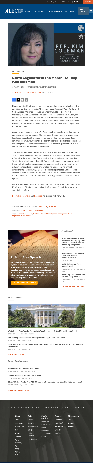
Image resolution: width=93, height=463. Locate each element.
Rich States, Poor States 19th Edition (23, 368)
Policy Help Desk (74, 2)
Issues (30, 420)
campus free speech (24, 214)
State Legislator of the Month (32, 210)
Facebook (39, 196)
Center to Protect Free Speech (45, 214)
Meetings (40, 11)
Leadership (19, 423)
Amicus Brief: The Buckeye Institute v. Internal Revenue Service (73, 255)
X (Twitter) (59, 423)
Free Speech (42, 207)
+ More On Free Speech (73, 287)
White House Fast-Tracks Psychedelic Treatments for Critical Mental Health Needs (43, 331)
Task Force (32, 423)
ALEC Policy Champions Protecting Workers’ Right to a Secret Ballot (36, 338)
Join (69, 420)
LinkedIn (58, 430)
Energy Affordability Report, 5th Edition (24, 375)
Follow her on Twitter (21, 196)
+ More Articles (16, 354)
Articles (69, 11)
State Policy (83, 11)
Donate (88, 2)
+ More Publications (18, 390)
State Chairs (19, 426)
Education (52, 207)
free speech (62, 214)
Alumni (17, 433)
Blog (30, 430)
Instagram (59, 426)
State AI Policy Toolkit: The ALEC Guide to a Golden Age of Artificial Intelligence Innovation (46, 382)
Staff (16, 430)
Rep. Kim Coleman (34, 93)
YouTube (58, 433)
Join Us (62, 2)
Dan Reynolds (18, 93)
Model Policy (33, 426)
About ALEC (19, 420)
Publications (55, 11)
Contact (18, 436)
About (28, 11)
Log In (53, 2)
